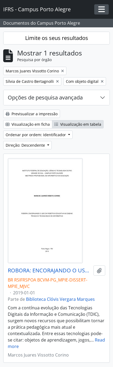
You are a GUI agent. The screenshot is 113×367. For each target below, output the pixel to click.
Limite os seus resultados (56, 38)
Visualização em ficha (28, 124)
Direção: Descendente (26, 145)
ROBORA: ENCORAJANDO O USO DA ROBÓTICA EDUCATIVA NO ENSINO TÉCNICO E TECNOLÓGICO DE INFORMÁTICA (49, 270)
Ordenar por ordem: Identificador (36, 134)
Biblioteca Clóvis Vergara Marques (60, 299)
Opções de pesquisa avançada (45, 97)
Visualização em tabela (77, 124)
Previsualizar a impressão (32, 113)
